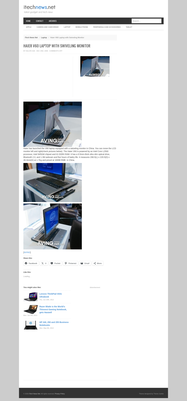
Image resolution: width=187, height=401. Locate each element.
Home (28, 20)
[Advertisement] (110, 8)
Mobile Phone (82, 27)
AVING (27, 252)
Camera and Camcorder (48, 27)
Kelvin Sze (30, 51)
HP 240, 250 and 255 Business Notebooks (54, 323)
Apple (28, 27)
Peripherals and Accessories (107, 27)
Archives (53, 20)
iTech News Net (31, 38)
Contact (39, 20)
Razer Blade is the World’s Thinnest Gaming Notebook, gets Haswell (53, 309)
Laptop (67, 27)
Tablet (129, 27)
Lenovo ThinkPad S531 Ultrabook (50, 295)
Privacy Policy (60, 394)
